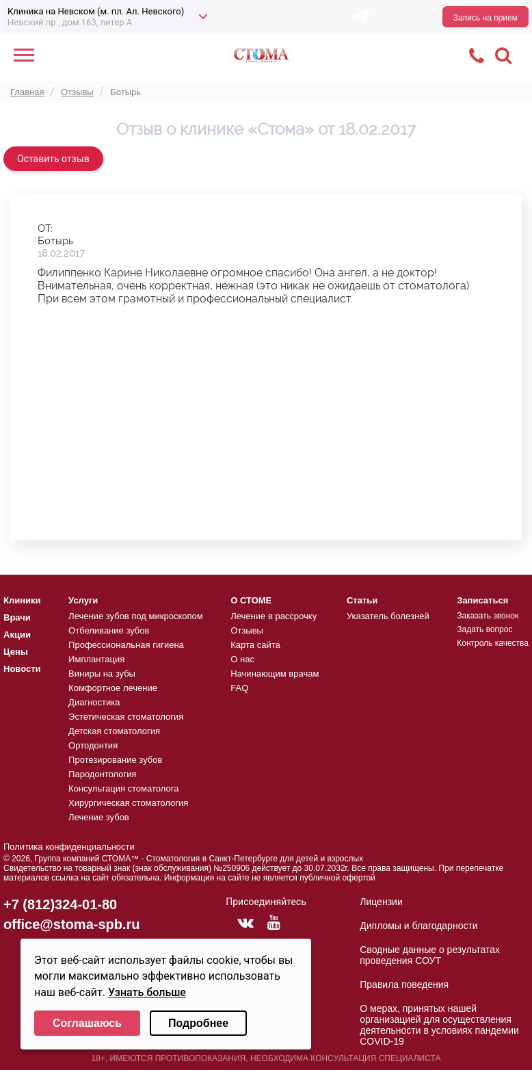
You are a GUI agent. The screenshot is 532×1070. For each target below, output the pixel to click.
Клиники (22, 600)
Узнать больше (147, 992)
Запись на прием (485, 18)
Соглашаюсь (87, 1023)
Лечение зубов (98, 817)
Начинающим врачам (274, 673)
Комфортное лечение (112, 688)
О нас (242, 659)
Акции (17, 634)
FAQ (239, 688)
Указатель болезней (388, 616)
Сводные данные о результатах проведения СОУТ (430, 955)
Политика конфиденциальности (69, 846)
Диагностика (94, 702)
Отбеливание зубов (108, 630)
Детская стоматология (114, 731)
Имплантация (96, 659)
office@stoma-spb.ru (71, 924)
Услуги (83, 600)
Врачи (17, 617)
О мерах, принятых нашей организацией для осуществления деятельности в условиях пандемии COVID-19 (439, 1025)
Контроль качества (493, 643)
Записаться (482, 600)
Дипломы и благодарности (418, 925)
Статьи (362, 600)
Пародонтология (102, 774)
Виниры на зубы (101, 673)
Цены (15, 652)
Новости (22, 669)
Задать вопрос (484, 629)
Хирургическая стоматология (128, 803)
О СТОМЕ (250, 600)
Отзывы (246, 630)
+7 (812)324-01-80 (60, 904)
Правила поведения (404, 984)
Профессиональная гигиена (126, 645)
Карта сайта (255, 645)
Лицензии (381, 901)
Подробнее (198, 1023)
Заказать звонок (487, 616)
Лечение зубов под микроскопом (135, 616)
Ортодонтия (93, 745)
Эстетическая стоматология (125, 717)
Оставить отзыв (53, 158)
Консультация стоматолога (123, 788)
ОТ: (45, 228)
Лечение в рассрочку (273, 616)
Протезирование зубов (115, 760)
